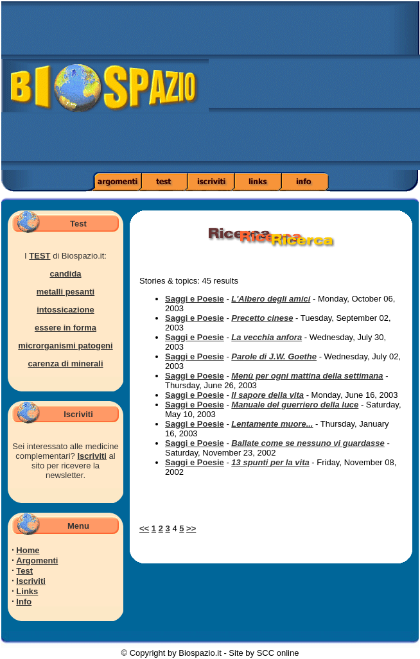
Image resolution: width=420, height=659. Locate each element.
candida (65, 273)
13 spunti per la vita (270, 462)
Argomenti (37, 560)
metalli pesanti (65, 291)
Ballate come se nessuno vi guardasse (307, 443)
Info (23, 601)
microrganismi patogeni (65, 345)
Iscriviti (92, 456)
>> (191, 528)
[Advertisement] (314, 90)
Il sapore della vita (267, 395)
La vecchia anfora (266, 337)
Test (24, 571)
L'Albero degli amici (270, 299)
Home (27, 550)
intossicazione (65, 309)
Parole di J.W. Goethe (274, 356)
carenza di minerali (65, 363)
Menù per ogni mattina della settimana (307, 376)
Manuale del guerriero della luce (294, 404)
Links (27, 591)
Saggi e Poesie (194, 299)
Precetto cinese (262, 318)
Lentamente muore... (272, 424)
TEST (39, 256)
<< (144, 528)
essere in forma (65, 327)
